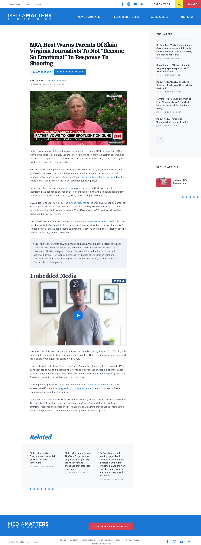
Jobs (118, 540)
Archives (186, 16)
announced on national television (98, 176)
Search (179, 4)
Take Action (162, 4)
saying (95, 351)
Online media (15, 4)
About (63, 540)
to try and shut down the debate (74, 388)
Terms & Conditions (101, 544)
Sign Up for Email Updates (110, 526)
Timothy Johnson (55, 80)
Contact (74, 540)
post (50, 399)
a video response (77, 202)
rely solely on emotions (98, 384)
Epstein (38, 4)
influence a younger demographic (89, 221)
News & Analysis (89, 16)
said (67, 187)
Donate (192, 4)
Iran (27, 4)
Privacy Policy (132, 540)
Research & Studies (126, 16)
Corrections (89, 540)
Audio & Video (160, 16)
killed (63, 176)
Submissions (105, 540)
